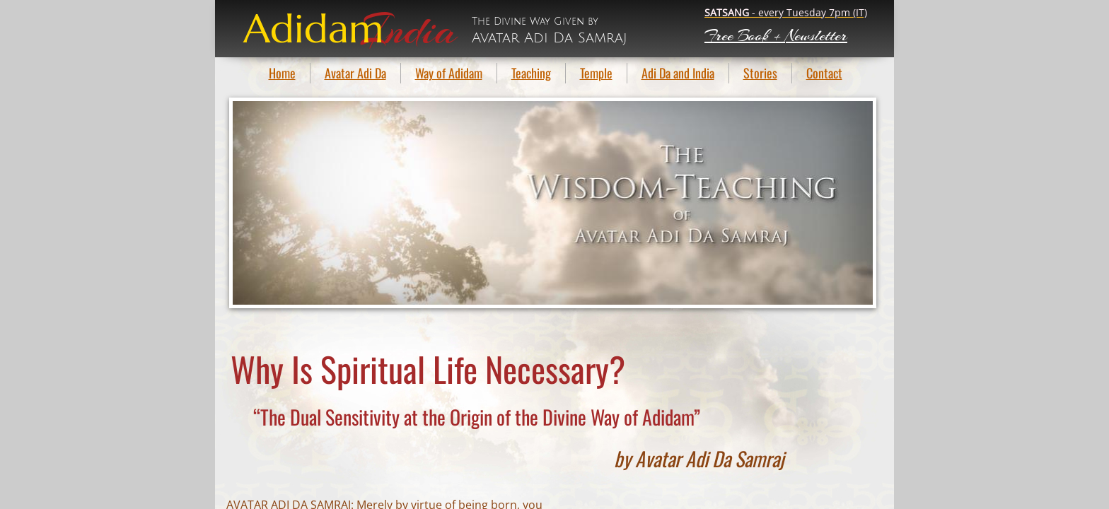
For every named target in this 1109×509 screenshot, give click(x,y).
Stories (760, 73)
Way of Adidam (448, 73)
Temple (596, 73)
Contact (824, 73)
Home (282, 73)
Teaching (531, 73)
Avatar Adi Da (355, 73)
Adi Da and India (677, 73)
